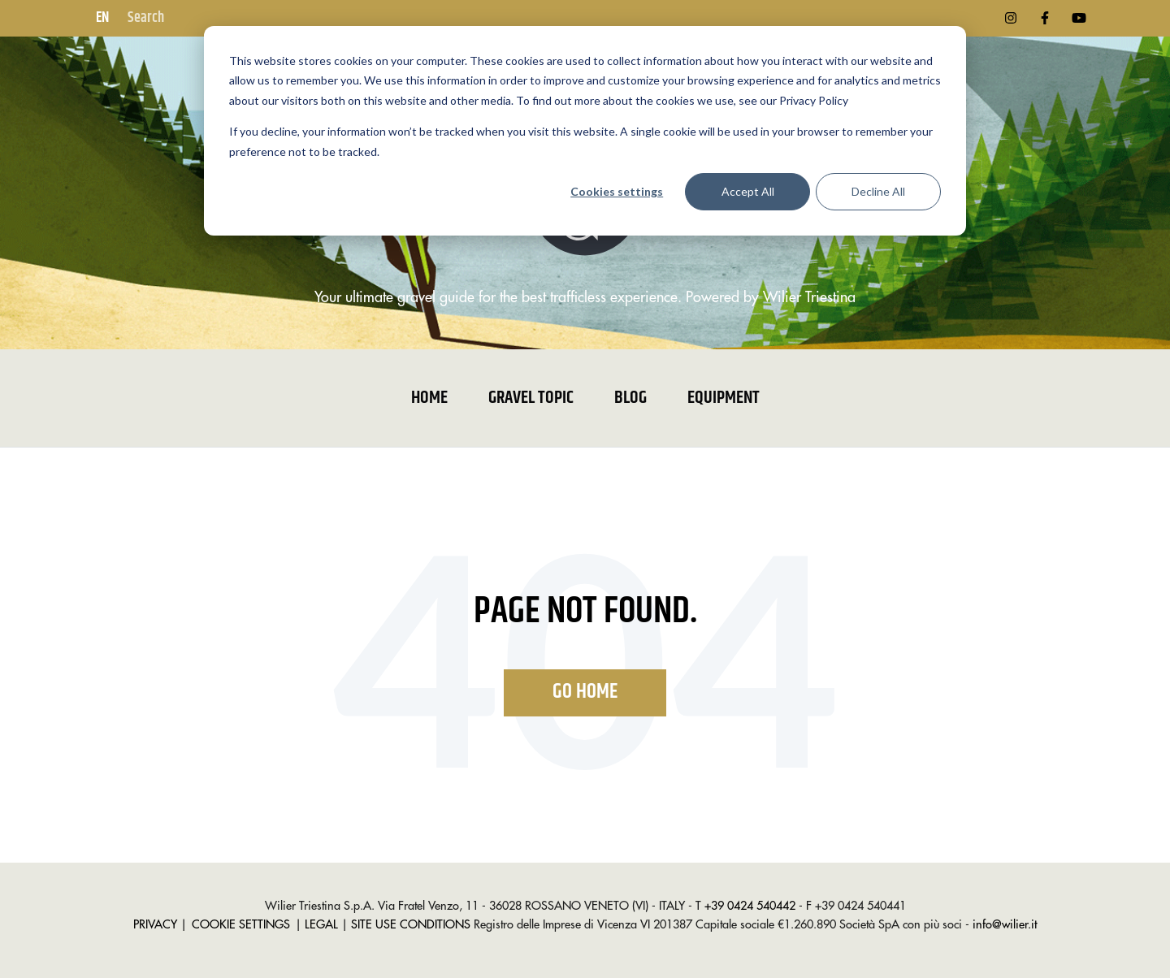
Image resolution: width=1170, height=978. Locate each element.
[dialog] (585, 131)
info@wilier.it (1005, 925)
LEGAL (321, 925)
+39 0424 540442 (749, 906)
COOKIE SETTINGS (241, 925)
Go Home (585, 692)
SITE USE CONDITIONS (410, 925)
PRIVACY (155, 925)
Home (429, 398)
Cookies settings (616, 191)
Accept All (748, 191)
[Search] (206, 18)
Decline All (878, 191)
